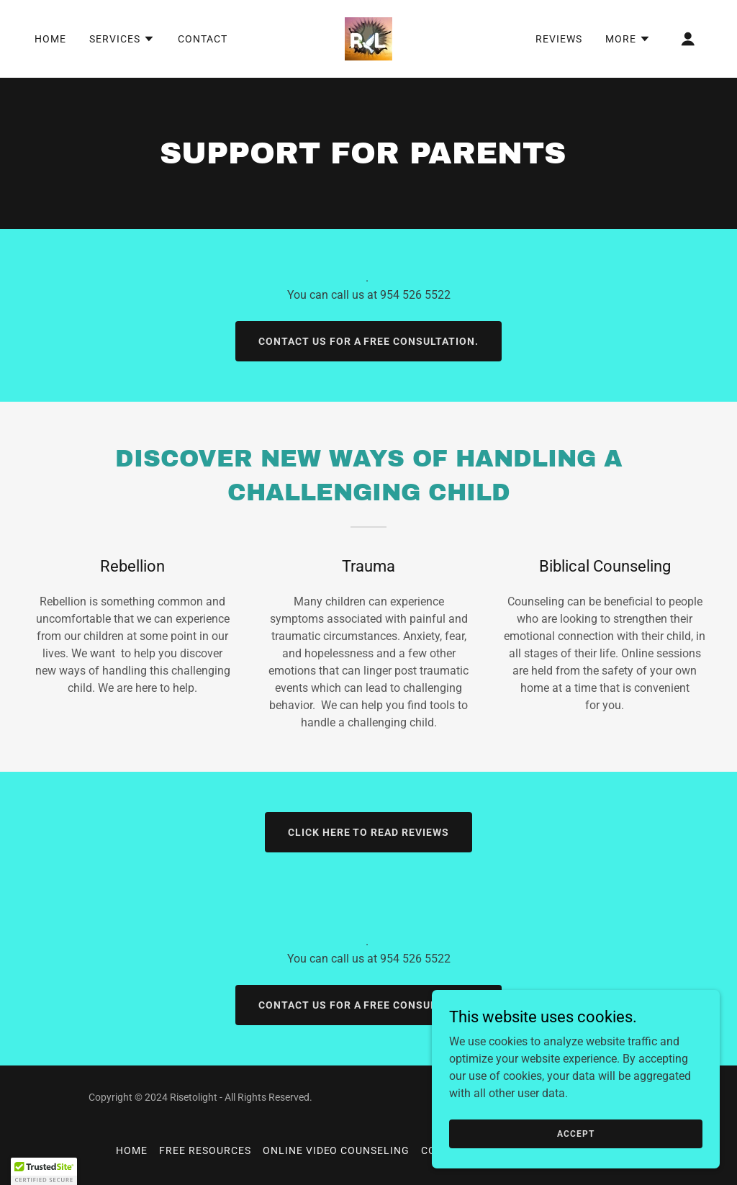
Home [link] (50, 39)
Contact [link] (202, 39)
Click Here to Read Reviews (369, 832)
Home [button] (132, 1150)
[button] (122, 39)
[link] (368, 38)
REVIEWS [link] (558, 39)
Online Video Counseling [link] (336, 1150)
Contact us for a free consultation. (368, 341)
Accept (575, 1133)
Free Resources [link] (205, 1150)
